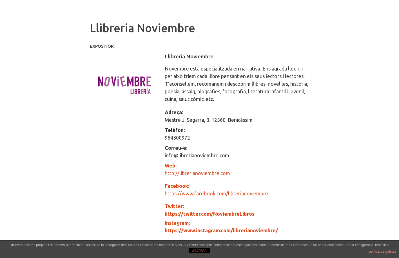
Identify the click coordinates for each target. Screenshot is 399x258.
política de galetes (382, 251)
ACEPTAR (199, 250)
